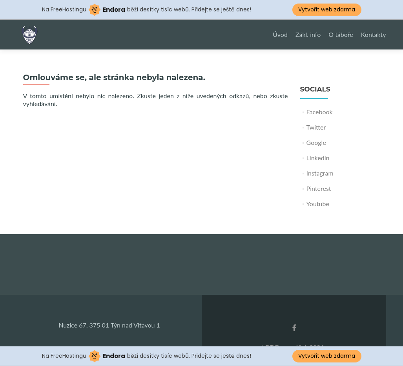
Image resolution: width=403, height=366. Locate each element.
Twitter (316, 127)
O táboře (340, 34)
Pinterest (318, 188)
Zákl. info (308, 34)
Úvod (280, 34)
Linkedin (318, 157)
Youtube (317, 203)
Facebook (319, 111)
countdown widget (201, 269)
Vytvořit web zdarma (326, 9)
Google (316, 142)
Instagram (320, 173)
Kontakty (373, 34)
